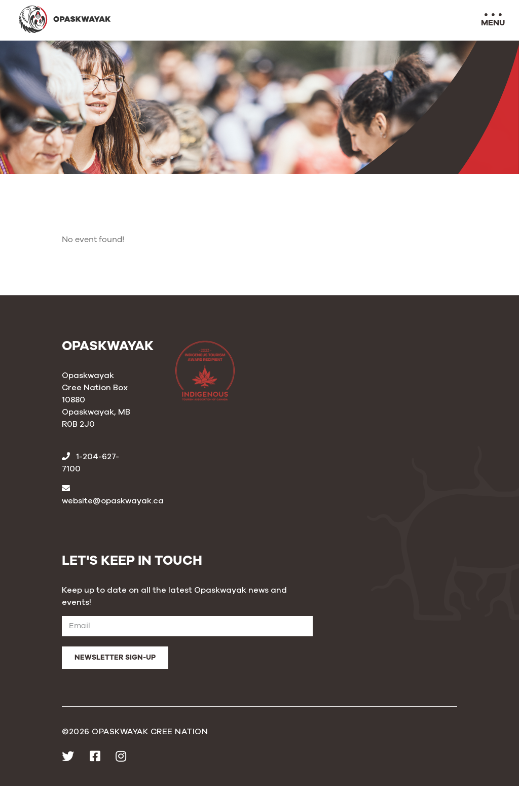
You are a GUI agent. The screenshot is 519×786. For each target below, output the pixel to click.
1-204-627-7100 (90, 463)
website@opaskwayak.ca (113, 495)
